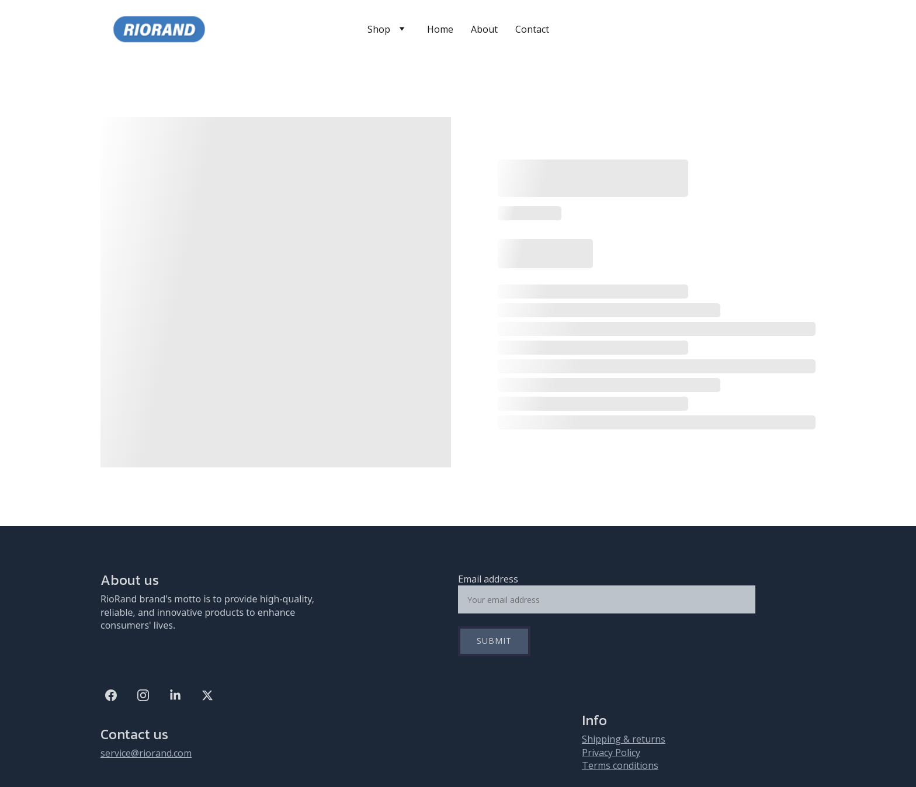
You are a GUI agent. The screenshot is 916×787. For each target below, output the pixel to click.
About (484, 29)
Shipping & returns (623, 739)
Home (440, 29)
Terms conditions (620, 765)
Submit (494, 640)
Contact (532, 29)
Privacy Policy (611, 752)
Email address (488, 579)
